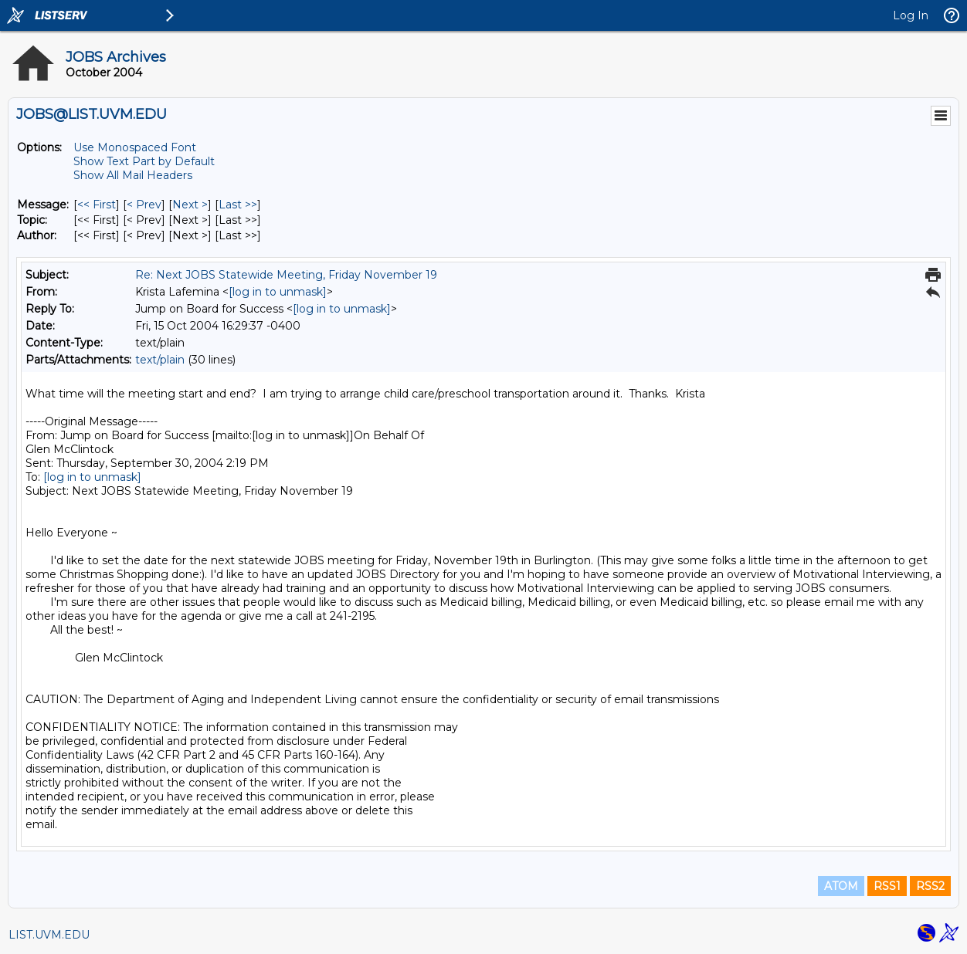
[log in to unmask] (278, 292)
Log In (910, 15)
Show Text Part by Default (144, 161)
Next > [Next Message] (190, 204)
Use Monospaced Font (134, 147)
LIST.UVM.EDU (49, 935)
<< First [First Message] (96, 204)
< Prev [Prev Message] (144, 204)
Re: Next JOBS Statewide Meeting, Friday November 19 (286, 275)
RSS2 (930, 886)
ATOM (841, 886)
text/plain (160, 360)
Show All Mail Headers (132, 175)
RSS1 (887, 886)
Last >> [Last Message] (238, 204)
